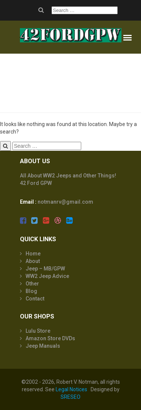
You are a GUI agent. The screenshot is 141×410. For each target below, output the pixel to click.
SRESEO (70, 397)
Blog (31, 291)
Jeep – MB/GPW (45, 269)
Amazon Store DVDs (50, 338)
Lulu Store (38, 331)
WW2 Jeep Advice (47, 276)
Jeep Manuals (43, 346)
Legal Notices (71, 389)
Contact (35, 299)
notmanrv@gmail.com (65, 202)
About (33, 261)
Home (33, 254)
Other (32, 284)
